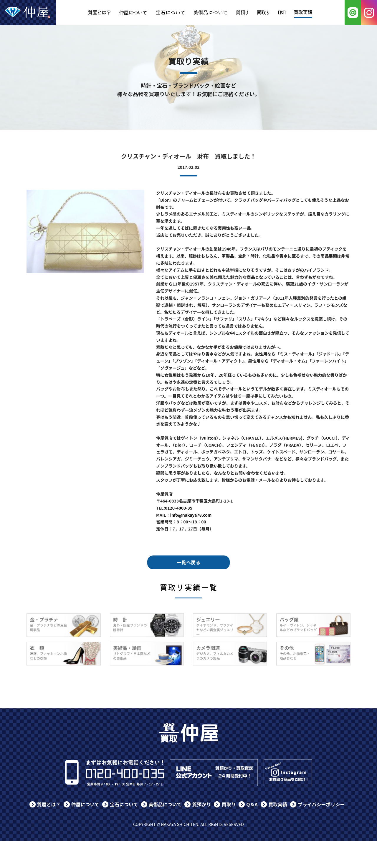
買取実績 (277, 804)
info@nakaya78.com (191, 515)
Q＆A (252, 804)
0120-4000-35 (178, 508)
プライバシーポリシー (321, 804)
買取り (228, 804)
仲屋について (85, 804)
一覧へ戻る (188, 562)
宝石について (124, 804)
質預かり (201, 804)
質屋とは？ (49, 804)
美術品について (165, 804)
